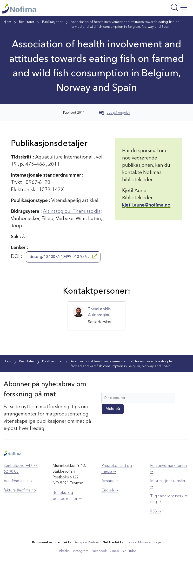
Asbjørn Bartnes (87, 542)
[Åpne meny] (157, 9)
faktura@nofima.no (20, 490)
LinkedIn (63, 551)
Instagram (80, 551)
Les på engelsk (114, 112)
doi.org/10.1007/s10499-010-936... (63, 256)
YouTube (129, 551)
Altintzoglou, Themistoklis (71, 211)
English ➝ (109, 490)
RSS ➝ (155, 511)
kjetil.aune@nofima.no (146, 205)
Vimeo (114, 551)
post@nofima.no (18, 481)
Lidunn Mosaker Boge (144, 542)
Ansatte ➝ (110, 481)
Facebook (99, 551)
